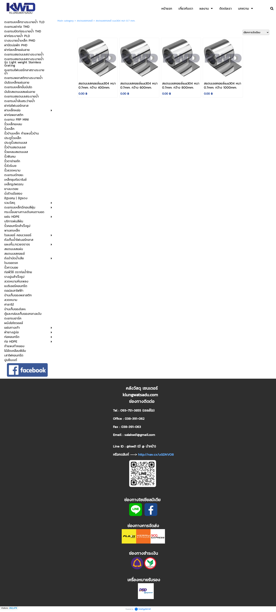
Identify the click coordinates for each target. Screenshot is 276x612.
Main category (65, 21)
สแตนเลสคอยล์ (85, 21)
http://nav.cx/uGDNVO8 (156, 454)
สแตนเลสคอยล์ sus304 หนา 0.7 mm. (115, 21)
